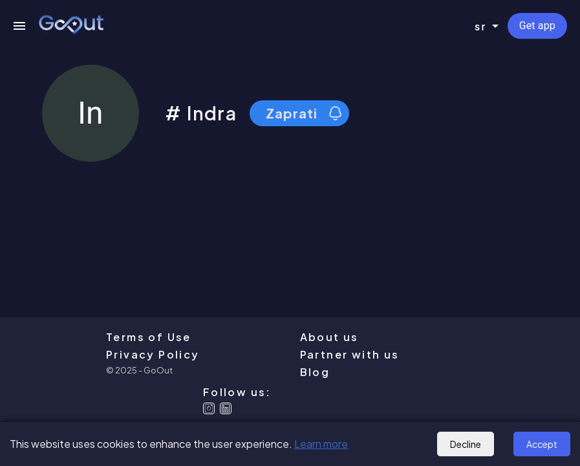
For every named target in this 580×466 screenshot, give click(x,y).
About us (329, 337)
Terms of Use (148, 337)
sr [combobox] (481, 26)
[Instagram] (209, 408)
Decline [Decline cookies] (465, 444)
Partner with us (350, 354)
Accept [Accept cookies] (541, 444)
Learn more (321, 443)
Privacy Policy (153, 354)
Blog (315, 372)
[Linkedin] (225, 408)
